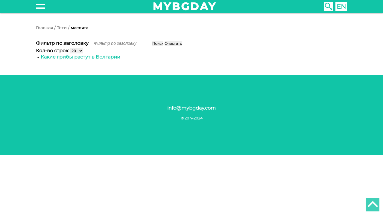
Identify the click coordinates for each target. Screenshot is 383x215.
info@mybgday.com (191, 108)
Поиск (157, 43)
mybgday (185, 6)
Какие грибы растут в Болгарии (80, 57)
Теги (62, 27)
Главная (44, 27)
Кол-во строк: (53, 50)
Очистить (173, 43)
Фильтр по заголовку (63, 43)
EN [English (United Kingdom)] (341, 6)
